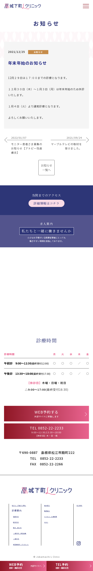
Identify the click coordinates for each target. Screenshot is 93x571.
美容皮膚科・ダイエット (24, 544)
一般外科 (16, 538)
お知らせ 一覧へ (46, 167)
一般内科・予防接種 (22, 532)
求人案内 (79, 505)
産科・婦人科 (18, 527)
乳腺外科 (16, 516)
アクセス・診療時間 (53, 516)
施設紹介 (47, 505)
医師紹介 (47, 510)
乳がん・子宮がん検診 (22, 505)
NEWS (45, 521)
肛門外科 (16, 521)
